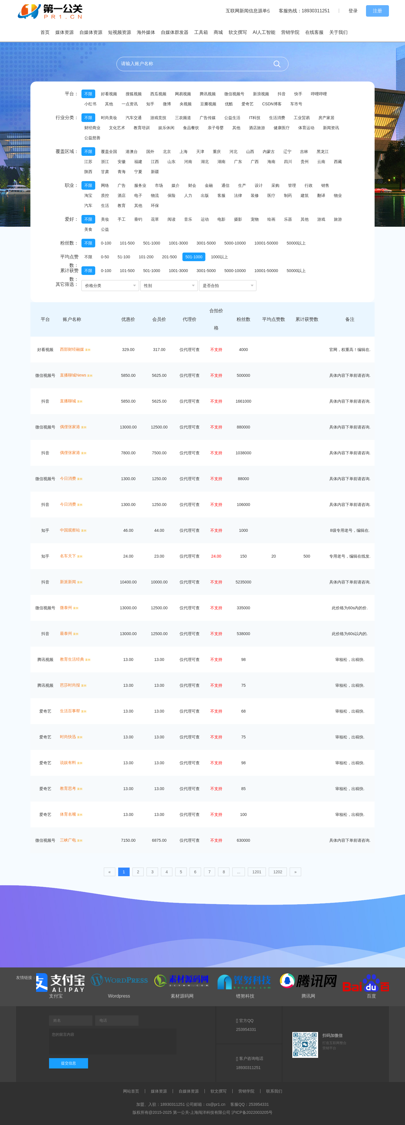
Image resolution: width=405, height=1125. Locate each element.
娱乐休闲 (166, 127)
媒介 (176, 185)
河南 (188, 161)
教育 (122, 205)
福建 (138, 161)
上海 (184, 151)
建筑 (305, 195)
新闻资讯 (331, 127)
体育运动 (306, 127)
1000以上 (219, 257)
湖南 (221, 161)
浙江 (105, 161)
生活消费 (277, 117)
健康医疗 (282, 127)
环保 (155, 205)
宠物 (255, 219)
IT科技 (254, 117)
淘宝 (88, 195)
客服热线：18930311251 (304, 10)
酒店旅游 (257, 127)
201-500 (169, 257)
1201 (256, 872)
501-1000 (151, 243)
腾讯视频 (208, 94)
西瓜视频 (158, 94)
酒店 (122, 195)
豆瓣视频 (208, 104)
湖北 (205, 161)
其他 (109, 104)
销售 (325, 185)
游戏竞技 (158, 117)
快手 (298, 94)
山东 (172, 161)
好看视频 (109, 94)
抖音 (282, 94)
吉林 (304, 151)
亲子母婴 (216, 127)
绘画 (271, 219)
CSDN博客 (272, 104)
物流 (155, 195)
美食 (88, 229)
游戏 (321, 219)
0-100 (106, 243)
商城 (218, 32)
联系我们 (274, 1091)
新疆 (155, 171)
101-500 (127, 243)
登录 (353, 10)
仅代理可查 (190, 349)
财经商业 (92, 127)
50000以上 (296, 243)
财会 (192, 185)
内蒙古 (269, 151)
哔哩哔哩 (319, 94)
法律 (238, 195)
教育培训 (142, 127)
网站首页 (131, 1091)
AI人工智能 (264, 32)
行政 (309, 185)
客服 (221, 195)
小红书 (90, 104)
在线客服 (314, 32)
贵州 (305, 161)
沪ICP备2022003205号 (251, 1112)
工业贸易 (302, 117)
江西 (155, 161)
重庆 (217, 151)
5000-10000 (235, 243)
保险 (172, 195)
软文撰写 (238, 32)
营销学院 (290, 32)
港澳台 (132, 151)
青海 (122, 171)
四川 (288, 161)
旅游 (338, 219)
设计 (259, 185)
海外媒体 (146, 32)
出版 (205, 195)
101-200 (146, 257)
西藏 (338, 161)
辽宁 (287, 151)
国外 (150, 151)
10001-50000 (266, 243)
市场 (159, 185)
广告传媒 (208, 117)
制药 (288, 195)
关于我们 (338, 32)
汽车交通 (134, 117)
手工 (122, 219)
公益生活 (232, 117)
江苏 (88, 161)
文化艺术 (117, 127)
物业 (338, 195)
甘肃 (105, 171)
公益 (105, 229)
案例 (87, 349)
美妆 (105, 219)
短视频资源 (119, 32)
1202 (277, 872)
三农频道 (183, 117)
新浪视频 (261, 94)
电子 (138, 195)
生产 (242, 185)
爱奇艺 (248, 104)
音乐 (188, 219)
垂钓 (138, 219)
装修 (255, 195)
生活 (105, 205)
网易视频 (183, 94)
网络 (105, 185)
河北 (233, 151)
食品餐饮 (191, 127)
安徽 (122, 161)
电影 (221, 219)
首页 (45, 32)
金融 (209, 185)
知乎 (150, 104)
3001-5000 (206, 243)
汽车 (88, 205)
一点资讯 (130, 104)
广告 (122, 185)
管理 (292, 185)
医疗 (271, 195)
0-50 (105, 257)
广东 (238, 161)
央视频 (186, 104)
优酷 (229, 104)
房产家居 (326, 117)
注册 (377, 10)
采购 (275, 185)
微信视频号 (234, 94)
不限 (88, 94)
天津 (200, 151)
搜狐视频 (134, 94)
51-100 (124, 257)
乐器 (288, 219)
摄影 (238, 219)
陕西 (88, 171)
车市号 (296, 104)
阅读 (172, 219)
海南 (271, 161)
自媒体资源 (90, 32)
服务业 (140, 185)
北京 (167, 151)
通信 (225, 185)
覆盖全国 (109, 151)
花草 (155, 219)
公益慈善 (92, 137)
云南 (321, 161)
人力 (188, 195)
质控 (105, 195)
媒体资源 (64, 32)
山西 (250, 151)
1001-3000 (178, 243)
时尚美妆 (109, 117)
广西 (255, 161)
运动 (205, 219)
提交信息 (68, 1063)
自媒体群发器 (174, 32)
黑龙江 (323, 151)
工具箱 (201, 32)
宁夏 (138, 171)
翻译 (321, 195)
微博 (167, 104)
